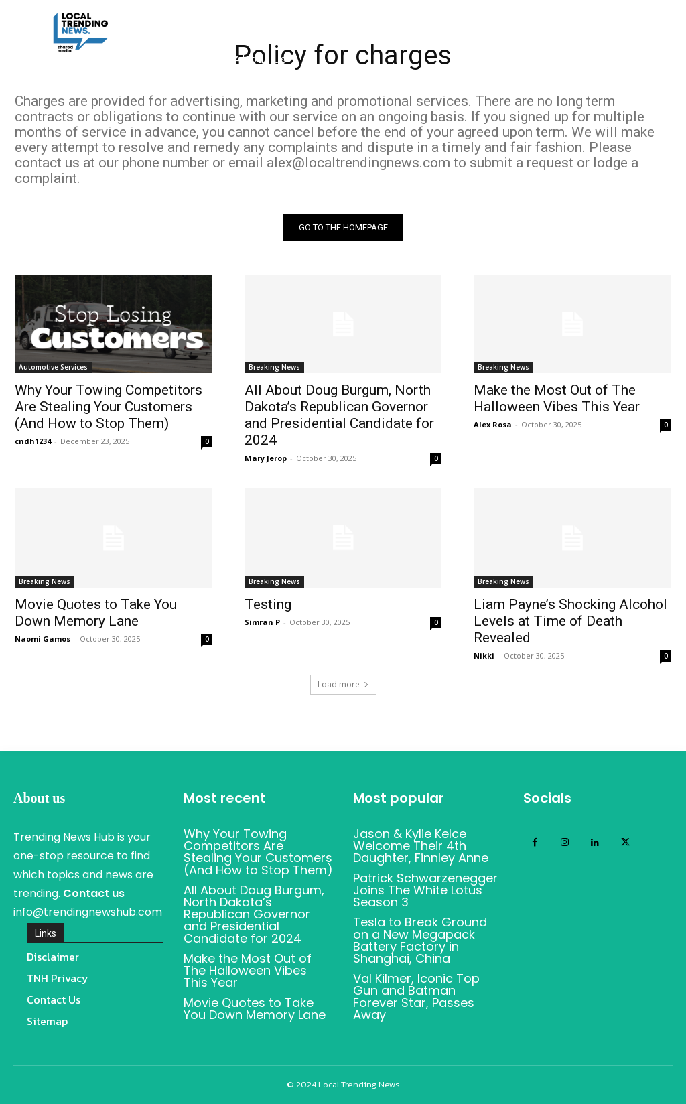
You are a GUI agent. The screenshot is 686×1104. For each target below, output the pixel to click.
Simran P (262, 621)
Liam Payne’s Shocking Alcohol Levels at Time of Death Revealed (570, 620)
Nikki (484, 655)
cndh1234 (33, 441)
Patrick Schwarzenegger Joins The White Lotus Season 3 (425, 890)
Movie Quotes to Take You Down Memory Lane (96, 612)
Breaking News (274, 367)
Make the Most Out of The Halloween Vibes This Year (557, 398)
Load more (343, 684)
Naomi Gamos (42, 638)
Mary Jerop (266, 458)
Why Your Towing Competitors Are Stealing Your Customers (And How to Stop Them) (108, 406)
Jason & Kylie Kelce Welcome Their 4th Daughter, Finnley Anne (420, 845)
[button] (544, 92)
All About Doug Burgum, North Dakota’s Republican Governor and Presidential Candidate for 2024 (339, 415)
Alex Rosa (493, 424)
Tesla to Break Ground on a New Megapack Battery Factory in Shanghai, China (420, 940)
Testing (268, 604)
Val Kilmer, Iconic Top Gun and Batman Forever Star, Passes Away (416, 996)
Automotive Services (53, 367)
